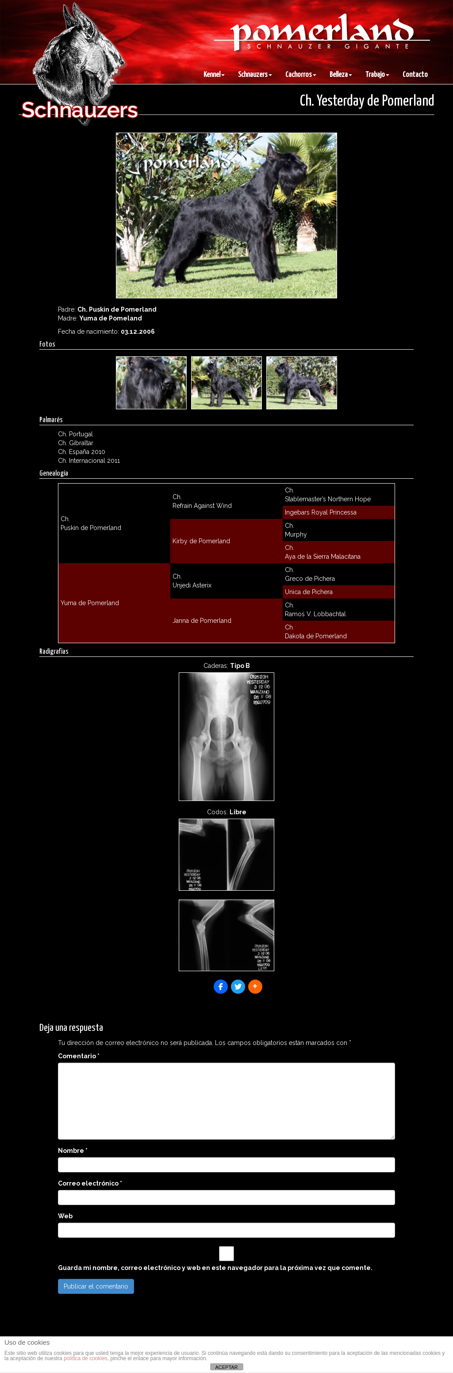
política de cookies (85, 1358)
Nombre (73, 1150)
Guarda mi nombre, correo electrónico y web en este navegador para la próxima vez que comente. (215, 1267)
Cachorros (300, 75)
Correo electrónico (90, 1183)
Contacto (415, 75)
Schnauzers (255, 75)
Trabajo (377, 75)
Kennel (214, 75)
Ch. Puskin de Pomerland (117, 309)
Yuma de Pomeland (110, 318)
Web (65, 1216)
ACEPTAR (226, 1367)
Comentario (79, 1056)
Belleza (341, 75)
